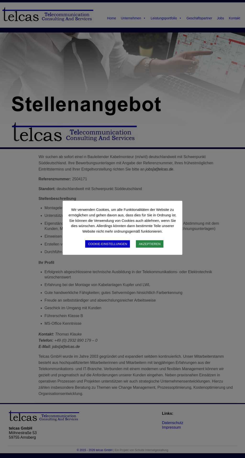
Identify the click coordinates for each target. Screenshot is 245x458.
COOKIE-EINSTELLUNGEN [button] (107, 244)
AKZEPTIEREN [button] (149, 244)
